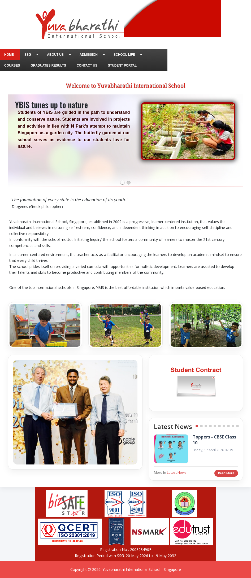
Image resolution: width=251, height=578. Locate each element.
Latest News (177, 472)
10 (237, 426)
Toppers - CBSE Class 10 (214, 440)
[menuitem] (10, 54)
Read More (226, 473)
